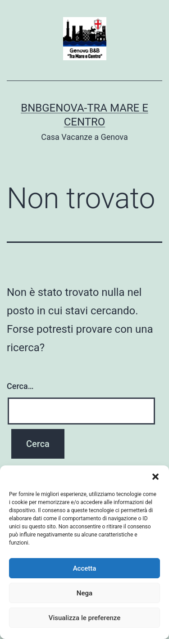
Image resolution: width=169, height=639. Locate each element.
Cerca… (20, 386)
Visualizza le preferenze (85, 618)
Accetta (84, 568)
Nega (84, 593)
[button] (155, 476)
